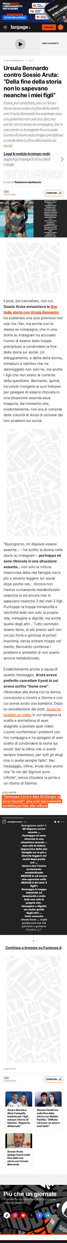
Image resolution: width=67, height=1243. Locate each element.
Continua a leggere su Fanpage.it (33, 947)
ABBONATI (49, 27)
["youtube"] (23, 1215)
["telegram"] (48, 1215)
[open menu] (4, 27)
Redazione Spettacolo (28, 182)
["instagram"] (15, 1215)
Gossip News (10, 1069)
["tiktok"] (7, 1215)
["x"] (31, 1215)
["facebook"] (39, 1215)
